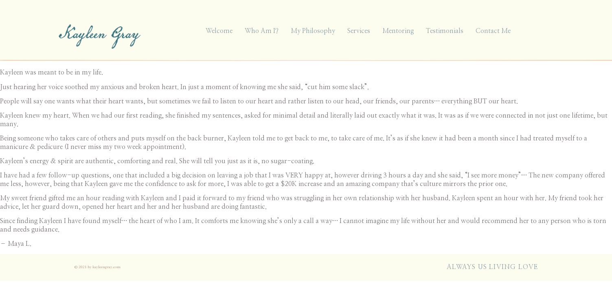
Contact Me (493, 31)
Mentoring (398, 31)
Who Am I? (262, 31)
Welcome (219, 31)
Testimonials (444, 31)
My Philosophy (313, 31)
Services (358, 31)
